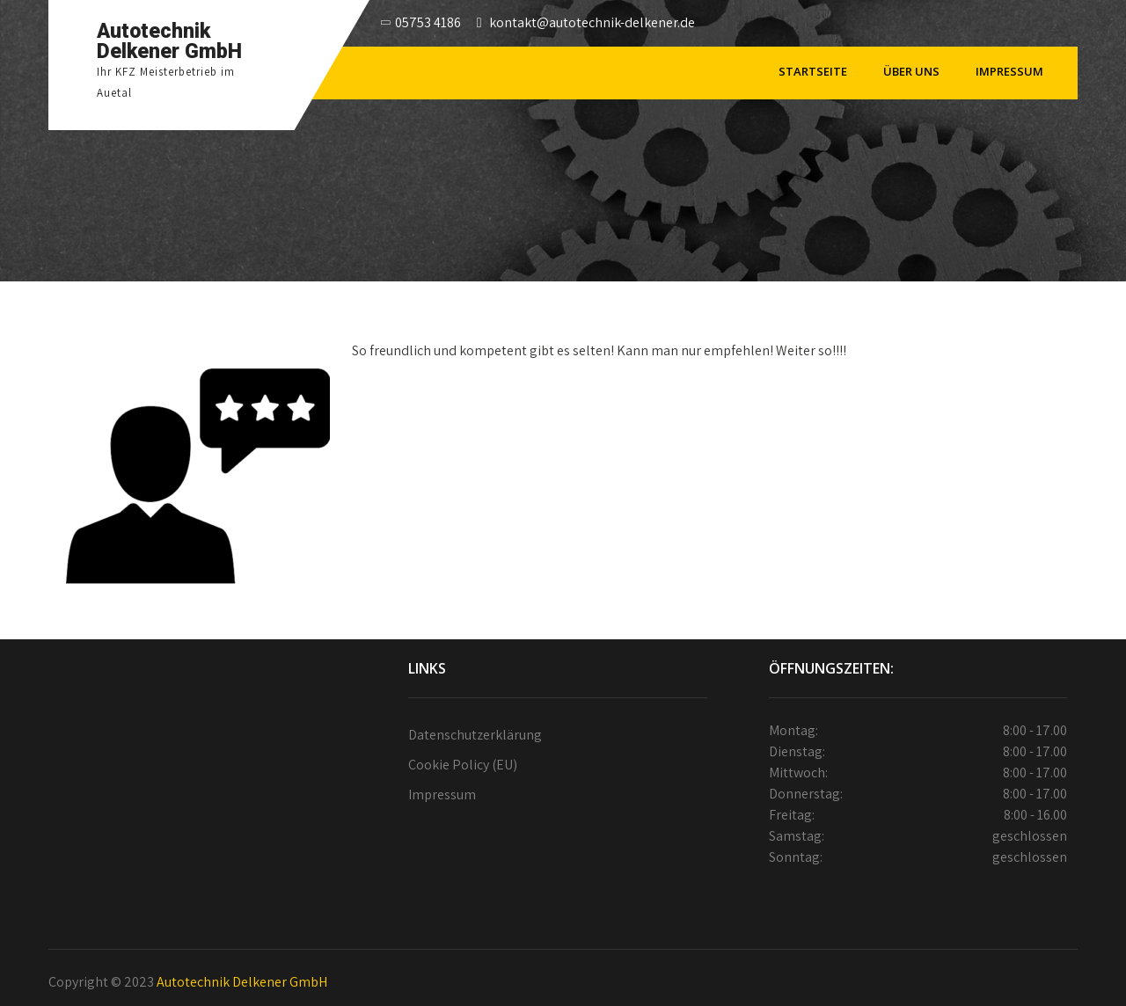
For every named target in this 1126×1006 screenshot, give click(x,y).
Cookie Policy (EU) (462, 764)
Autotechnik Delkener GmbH (242, 982)
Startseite (813, 71)
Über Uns (911, 71)
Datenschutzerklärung (475, 734)
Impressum (1009, 71)
